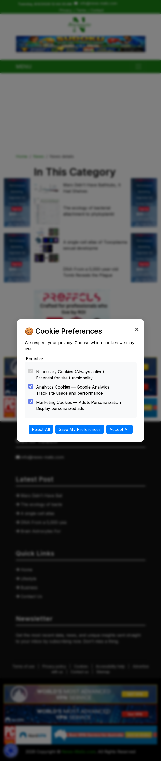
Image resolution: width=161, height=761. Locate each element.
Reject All (41, 429)
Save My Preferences (79, 429)
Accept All (119, 429)
